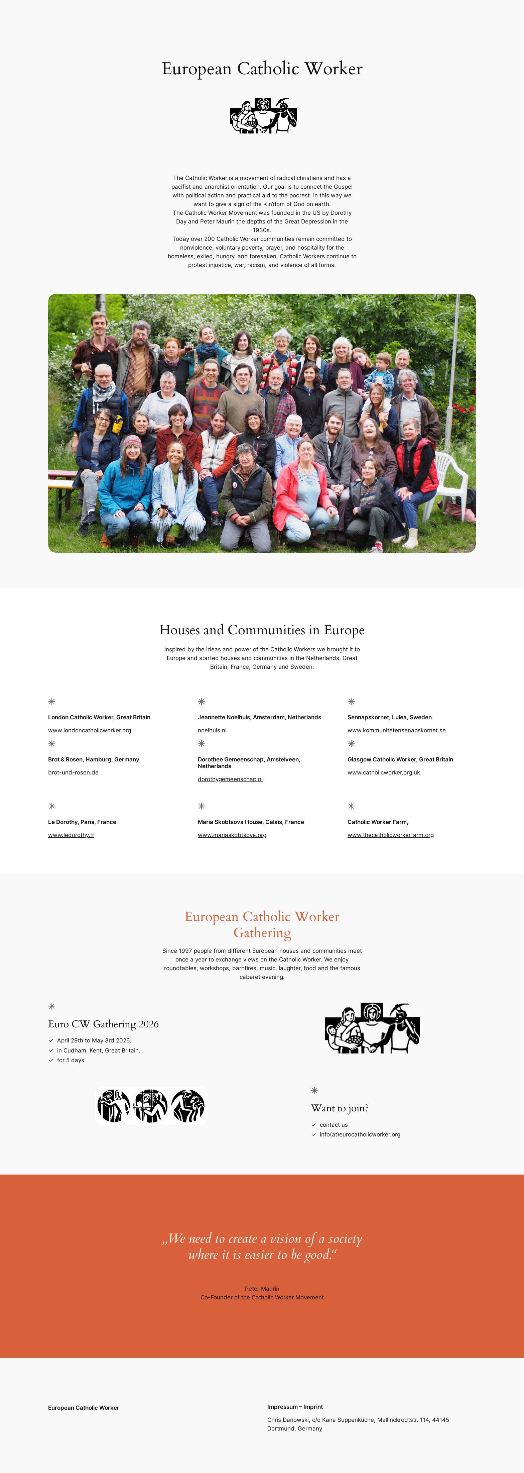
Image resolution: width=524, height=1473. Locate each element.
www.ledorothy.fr (71, 835)
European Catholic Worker (83, 1407)
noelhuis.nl (212, 730)
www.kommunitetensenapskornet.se (397, 730)
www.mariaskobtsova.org (232, 835)
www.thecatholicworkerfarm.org (391, 835)
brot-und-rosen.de (73, 772)
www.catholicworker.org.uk (384, 772)
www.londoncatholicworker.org (89, 730)
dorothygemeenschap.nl (230, 779)
